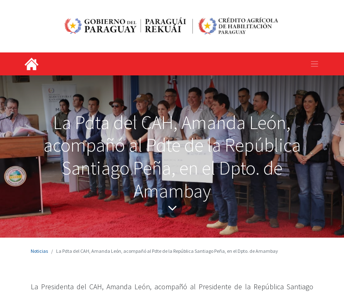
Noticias (39, 251)
